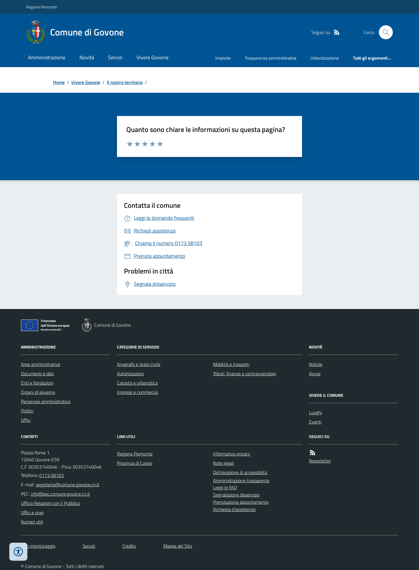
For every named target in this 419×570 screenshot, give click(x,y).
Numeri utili (32, 521)
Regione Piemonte (41, 7)
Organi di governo (38, 392)
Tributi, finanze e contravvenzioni (244, 373)
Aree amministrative (40, 364)
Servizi (115, 57)
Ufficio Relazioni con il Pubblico (50, 503)
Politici (27, 410)
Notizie (315, 364)
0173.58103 (51, 475)
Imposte (223, 58)
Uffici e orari (32, 512)
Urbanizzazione (324, 58)
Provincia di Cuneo (134, 463)
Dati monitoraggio (38, 545)
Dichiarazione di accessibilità (240, 472)
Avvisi (314, 373)
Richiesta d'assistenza (234, 509)
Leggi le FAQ (225, 487)
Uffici (26, 420)
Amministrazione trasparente (241, 480)
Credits (129, 545)
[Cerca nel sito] (383, 32)
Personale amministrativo (45, 401)
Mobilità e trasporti (231, 364)
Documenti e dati (37, 373)
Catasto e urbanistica (137, 382)
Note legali (223, 463)
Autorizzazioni (130, 373)
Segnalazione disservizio (236, 494)
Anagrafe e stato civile (138, 364)
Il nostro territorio (125, 82)
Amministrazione (46, 57)
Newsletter (320, 460)
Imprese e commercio (137, 392)
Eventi (315, 421)
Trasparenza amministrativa (271, 58)
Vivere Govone (152, 57)
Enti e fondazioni (37, 382)
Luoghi (315, 412)
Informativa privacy (231, 453)
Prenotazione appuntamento (241, 501)
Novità (86, 57)
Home (59, 82)
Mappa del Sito (177, 545)
